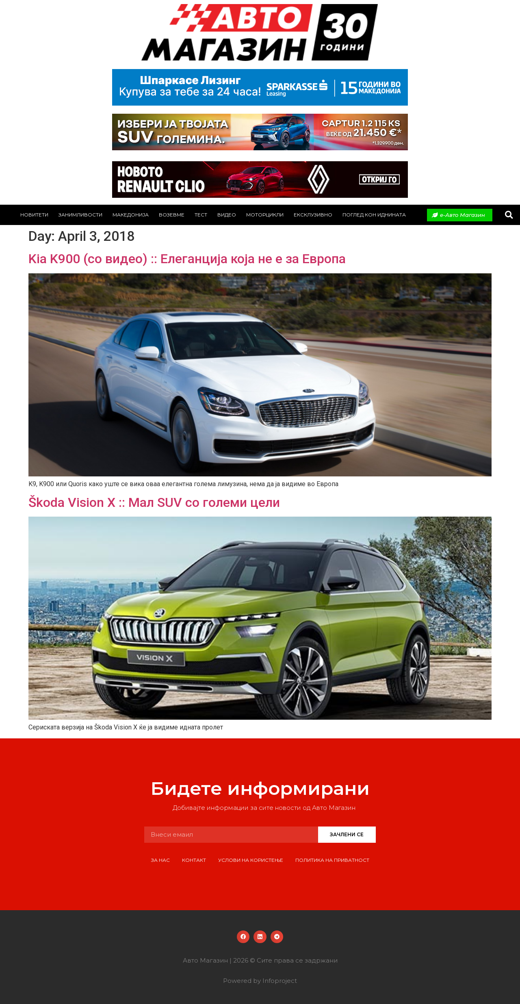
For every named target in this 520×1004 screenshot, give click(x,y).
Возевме (171, 215)
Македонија (131, 215)
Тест (201, 215)
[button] (509, 215)
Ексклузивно (313, 215)
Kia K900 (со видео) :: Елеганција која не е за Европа (187, 258)
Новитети (34, 215)
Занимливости (80, 215)
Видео (226, 215)
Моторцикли (265, 215)
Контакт (194, 860)
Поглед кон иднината (374, 215)
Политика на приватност (332, 860)
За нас (160, 860)
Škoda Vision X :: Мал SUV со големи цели (154, 502)
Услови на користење (250, 860)
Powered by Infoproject (260, 981)
